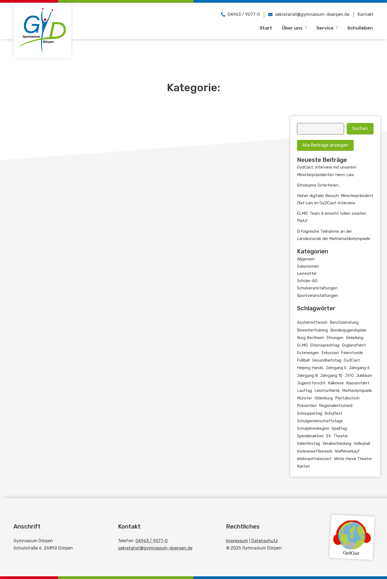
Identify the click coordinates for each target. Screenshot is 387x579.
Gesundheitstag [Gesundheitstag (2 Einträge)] (326, 360)
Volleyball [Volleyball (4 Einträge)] (362, 443)
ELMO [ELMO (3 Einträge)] (302, 345)
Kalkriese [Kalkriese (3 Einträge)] (336, 383)
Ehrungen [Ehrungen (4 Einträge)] (335, 337)
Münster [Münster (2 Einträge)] (304, 398)
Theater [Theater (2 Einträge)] (341, 436)
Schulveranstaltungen (317, 288)
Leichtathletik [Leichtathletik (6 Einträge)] (327, 390)
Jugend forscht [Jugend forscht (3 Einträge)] (311, 383)
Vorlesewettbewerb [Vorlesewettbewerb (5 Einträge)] (314, 451)
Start (263, 27)
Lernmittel (306, 273)
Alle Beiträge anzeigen (325, 145)
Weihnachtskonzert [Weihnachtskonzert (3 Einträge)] (314, 458)
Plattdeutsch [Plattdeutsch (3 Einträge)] (347, 398)
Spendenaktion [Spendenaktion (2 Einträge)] (310, 436)
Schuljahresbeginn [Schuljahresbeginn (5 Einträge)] (313, 428)
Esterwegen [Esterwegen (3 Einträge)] (308, 352)
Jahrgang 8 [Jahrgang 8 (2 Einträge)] (307, 375)
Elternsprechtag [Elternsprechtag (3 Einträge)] (324, 345)
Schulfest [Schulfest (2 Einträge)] (333, 413)
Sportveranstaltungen (317, 295)
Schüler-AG (307, 280)
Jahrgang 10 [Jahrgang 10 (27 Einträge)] (331, 375)
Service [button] (325, 27)
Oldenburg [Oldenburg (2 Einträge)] (323, 398)
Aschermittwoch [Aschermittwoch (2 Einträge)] (312, 322)
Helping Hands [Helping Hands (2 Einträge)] (310, 367)
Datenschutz (264, 540)
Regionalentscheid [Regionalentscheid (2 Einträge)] (335, 405)
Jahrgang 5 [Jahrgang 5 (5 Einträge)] (336, 367)
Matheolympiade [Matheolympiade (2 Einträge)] (357, 390)
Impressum (237, 540)
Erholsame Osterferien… (319, 185)
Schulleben (359, 27)
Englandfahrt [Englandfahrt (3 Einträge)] (354, 345)
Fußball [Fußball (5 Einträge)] (303, 360)
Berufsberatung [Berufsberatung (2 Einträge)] (344, 322)
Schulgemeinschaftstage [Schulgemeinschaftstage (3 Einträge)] (320, 420)
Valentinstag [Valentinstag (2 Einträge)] (308, 443)
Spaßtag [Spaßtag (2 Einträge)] (339, 428)
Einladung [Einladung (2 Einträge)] (354, 337)
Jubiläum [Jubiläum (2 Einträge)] (364, 375)
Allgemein (306, 259)
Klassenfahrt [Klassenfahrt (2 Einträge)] (358, 383)
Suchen (360, 128)
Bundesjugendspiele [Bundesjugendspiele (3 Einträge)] (348, 330)
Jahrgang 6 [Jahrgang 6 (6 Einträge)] (359, 367)
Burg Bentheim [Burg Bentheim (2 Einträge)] (310, 337)
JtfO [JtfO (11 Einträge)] (349, 375)
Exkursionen (308, 266)
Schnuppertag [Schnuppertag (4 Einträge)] (309, 413)
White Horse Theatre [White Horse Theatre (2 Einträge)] (353, 458)
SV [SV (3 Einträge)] (328, 436)
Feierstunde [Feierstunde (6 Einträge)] (352, 352)
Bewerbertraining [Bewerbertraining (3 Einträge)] (312, 330)
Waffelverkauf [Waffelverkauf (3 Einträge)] (347, 451)
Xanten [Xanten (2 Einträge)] (303, 466)
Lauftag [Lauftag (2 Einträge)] (304, 390)
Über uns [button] (291, 27)
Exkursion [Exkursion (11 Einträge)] (330, 352)
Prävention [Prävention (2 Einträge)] (307, 405)
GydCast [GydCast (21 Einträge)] (352, 360)
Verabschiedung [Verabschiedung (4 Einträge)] (336, 443)
